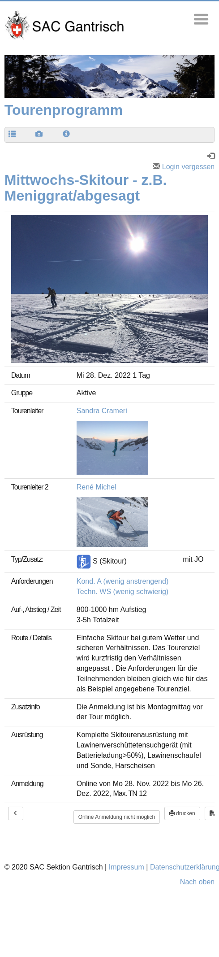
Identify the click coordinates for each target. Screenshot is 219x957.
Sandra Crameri (102, 411)
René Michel (96, 487)
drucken (182, 813)
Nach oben (197, 882)
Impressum (126, 867)
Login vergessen (184, 166)
